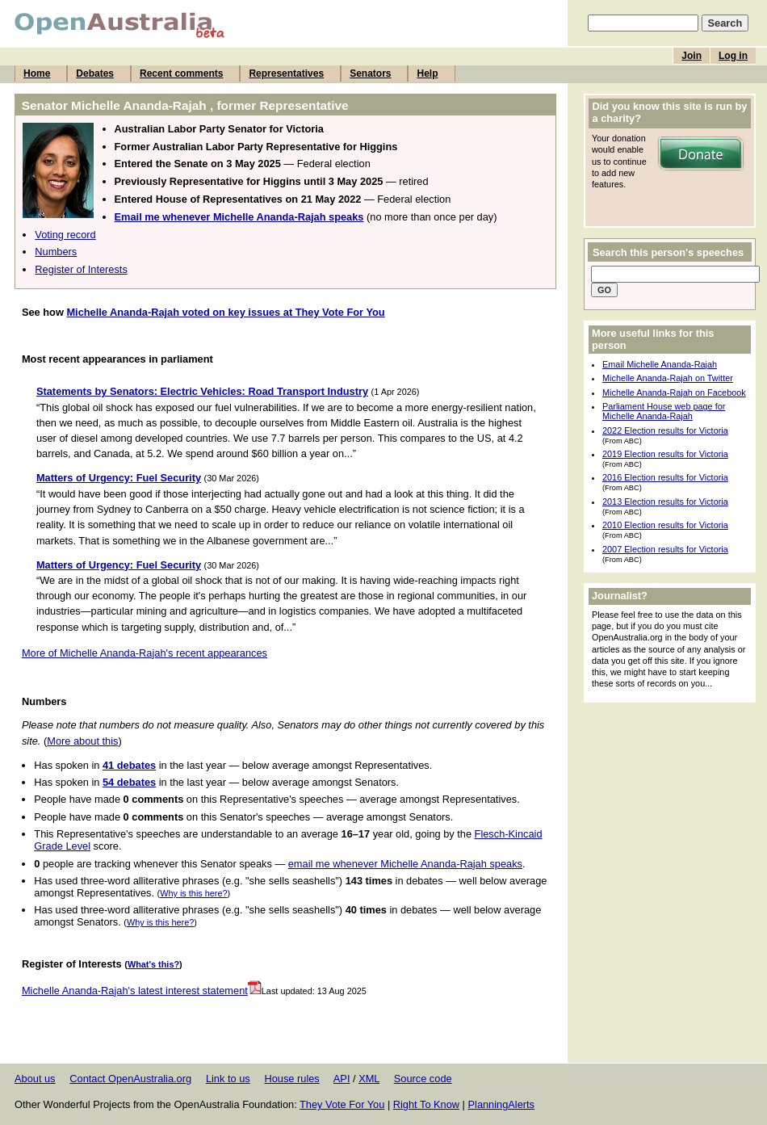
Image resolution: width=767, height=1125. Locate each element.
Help (427, 73)
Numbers (56, 252)
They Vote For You (342, 1104)
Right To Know (426, 1104)
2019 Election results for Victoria (665, 454)
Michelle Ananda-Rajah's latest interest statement (142, 990)
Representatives (286, 73)
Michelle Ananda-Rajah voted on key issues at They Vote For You (225, 312)
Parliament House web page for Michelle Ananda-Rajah (663, 411)
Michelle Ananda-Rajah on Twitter (667, 378)
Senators (370, 73)
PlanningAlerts (501, 1104)
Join (691, 55)
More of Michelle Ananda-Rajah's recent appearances (144, 653)
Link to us (228, 1079)
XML (368, 1079)
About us (35, 1079)
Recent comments (181, 73)
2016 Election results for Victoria (665, 477)
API (341, 1079)
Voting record (65, 235)
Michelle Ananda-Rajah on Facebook (674, 392)
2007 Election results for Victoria (665, 549)
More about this (82, 741)
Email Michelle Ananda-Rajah (659, 364)
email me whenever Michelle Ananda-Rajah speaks (405, 864)
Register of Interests (81, 269)
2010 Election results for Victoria (665, 525)
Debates (95, 73)
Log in (733, 55)
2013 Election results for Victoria (665, 501)
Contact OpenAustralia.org (130, 1079)
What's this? (153, 964)
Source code (423, 1079)
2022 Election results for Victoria (665, 430)
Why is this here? (193, 893)
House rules (291, 1079)
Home (36, 73)
